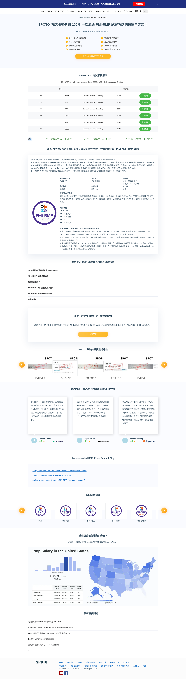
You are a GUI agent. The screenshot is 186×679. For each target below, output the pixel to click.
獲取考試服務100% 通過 (93, 56)
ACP (67, 102)
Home (81, 18)
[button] (93, 270)
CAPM (67, 109)
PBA (67, 129)
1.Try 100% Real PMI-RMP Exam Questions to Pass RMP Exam (59, 471)
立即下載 (93, 334)
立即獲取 (139, 4)
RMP (67, 122)
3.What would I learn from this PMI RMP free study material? (59, 480)
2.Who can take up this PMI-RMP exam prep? (52, 476)
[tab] (93, 270)
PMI (87, 18)
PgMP (67, 115)
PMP (67, 96)
